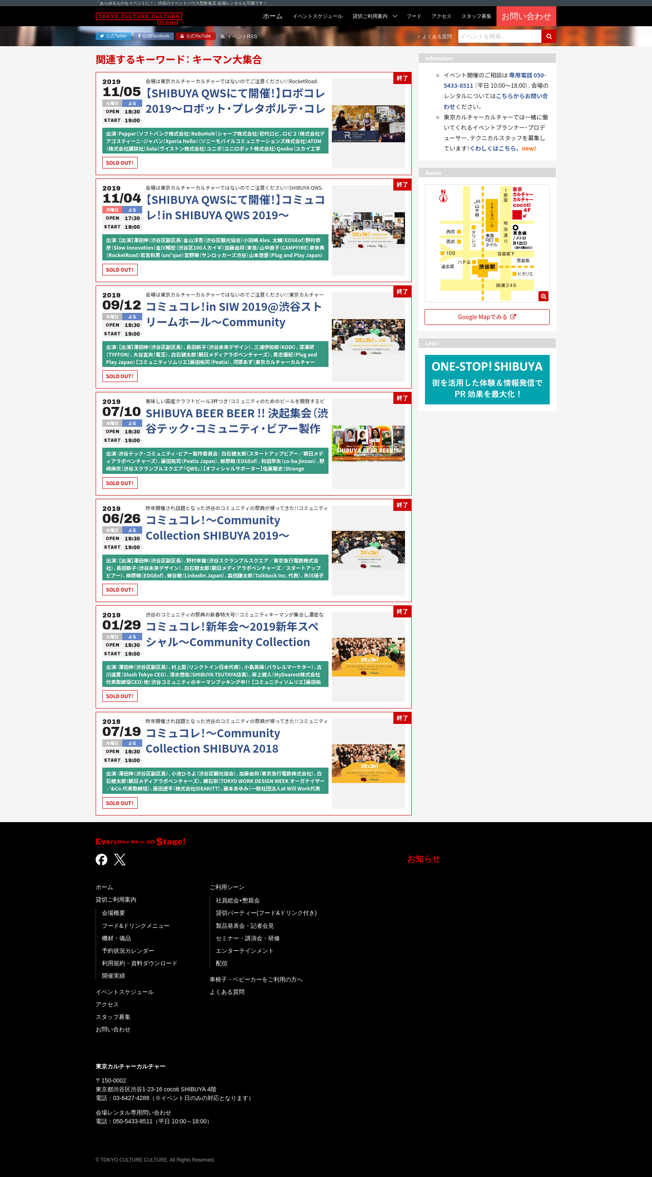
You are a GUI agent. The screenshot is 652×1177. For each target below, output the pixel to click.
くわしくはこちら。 (495, 148)
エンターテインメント (245, 950)
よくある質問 (227, 992)
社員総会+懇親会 (238, 900)
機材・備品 (116, 938)
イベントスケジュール (125, 992)
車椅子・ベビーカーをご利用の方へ (256, 979)
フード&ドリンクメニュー (136, 925)
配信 (221, 963)
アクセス (107, 1004)
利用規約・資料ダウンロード (140, 963)
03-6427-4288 (131, 1098)
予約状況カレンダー (128, 950)
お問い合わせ (113, 1029)
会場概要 (113, 912)
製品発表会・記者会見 (245, 925)
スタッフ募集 (113, 1016)
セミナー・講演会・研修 (248, 938)
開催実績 (113, 975)
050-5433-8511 (133, 1121)
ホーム (104, 887)
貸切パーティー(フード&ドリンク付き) (266, 912)
